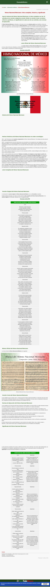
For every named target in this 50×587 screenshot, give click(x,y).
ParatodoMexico (22, 2)
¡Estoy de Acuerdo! (45, 584)
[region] (11, 36)
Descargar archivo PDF (25, 50)
